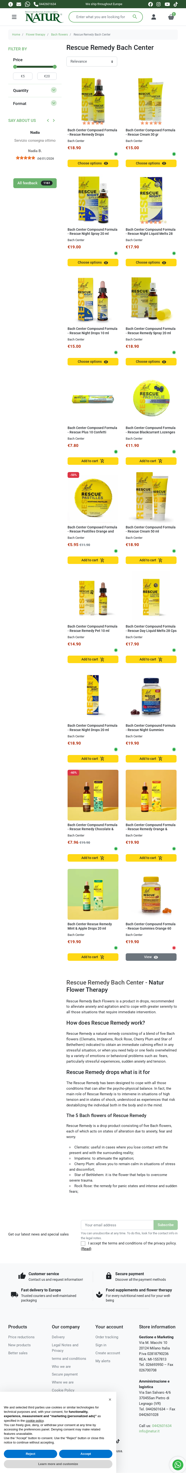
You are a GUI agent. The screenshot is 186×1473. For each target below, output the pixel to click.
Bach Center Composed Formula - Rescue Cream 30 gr (150, 132)
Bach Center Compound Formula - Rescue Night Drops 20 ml (92, 728)
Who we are (61, 1366)
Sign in (100, 1345)
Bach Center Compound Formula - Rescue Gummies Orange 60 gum (151, 928)
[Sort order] (91, 62)
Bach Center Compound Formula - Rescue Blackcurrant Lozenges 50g (151, 432)
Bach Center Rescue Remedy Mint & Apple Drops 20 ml (90, 926)
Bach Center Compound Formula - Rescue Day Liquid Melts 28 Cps (151, 628)
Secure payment (65, 1374)
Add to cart (93, 461)
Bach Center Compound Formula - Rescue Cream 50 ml (151, 529)
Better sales (18, 1353)
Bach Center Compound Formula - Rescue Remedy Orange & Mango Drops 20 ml (151, 829)
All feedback (35, 183)
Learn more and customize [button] (58, 1464)
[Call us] (45, 4)
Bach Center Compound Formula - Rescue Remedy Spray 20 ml (151, 331)
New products (19, 1345)
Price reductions (21, 1337)
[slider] (15, 67)
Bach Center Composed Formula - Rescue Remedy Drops (92, 132)
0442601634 (161, 1426)
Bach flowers (59, 34)
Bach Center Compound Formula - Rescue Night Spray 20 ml (92, 232)
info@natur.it (149, 1431)
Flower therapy (35, 34)
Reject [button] (30, 1454)
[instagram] (158, 4)
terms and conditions (69, 1358)
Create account (107, 1353)
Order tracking (106, 1337)
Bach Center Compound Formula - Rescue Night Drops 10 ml (92, 331)
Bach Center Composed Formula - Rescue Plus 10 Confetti (92, 430)
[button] (110, 1399)
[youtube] (167, 4)
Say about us (22, 120)
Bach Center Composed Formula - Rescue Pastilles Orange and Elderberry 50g (92, 531)
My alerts (102, 1361)
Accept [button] (85, 1454)
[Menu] (14, 17)
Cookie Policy (63, 1390)
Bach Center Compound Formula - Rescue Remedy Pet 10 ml (92, 628)
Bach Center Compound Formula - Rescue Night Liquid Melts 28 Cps (151, 234)
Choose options (93, 163)
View (151, 957)
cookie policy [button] (34, 1420)
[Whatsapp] (27, 4)
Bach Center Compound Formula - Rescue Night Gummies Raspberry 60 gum (151, 730)
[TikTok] (117, 1441)
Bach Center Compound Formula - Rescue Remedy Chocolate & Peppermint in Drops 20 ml (92, 829)
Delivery (58, 1337)
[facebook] (150, 4)
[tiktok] (176, 4)
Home (16, 34)
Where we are (63, 1382)
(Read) (86, 1249)
